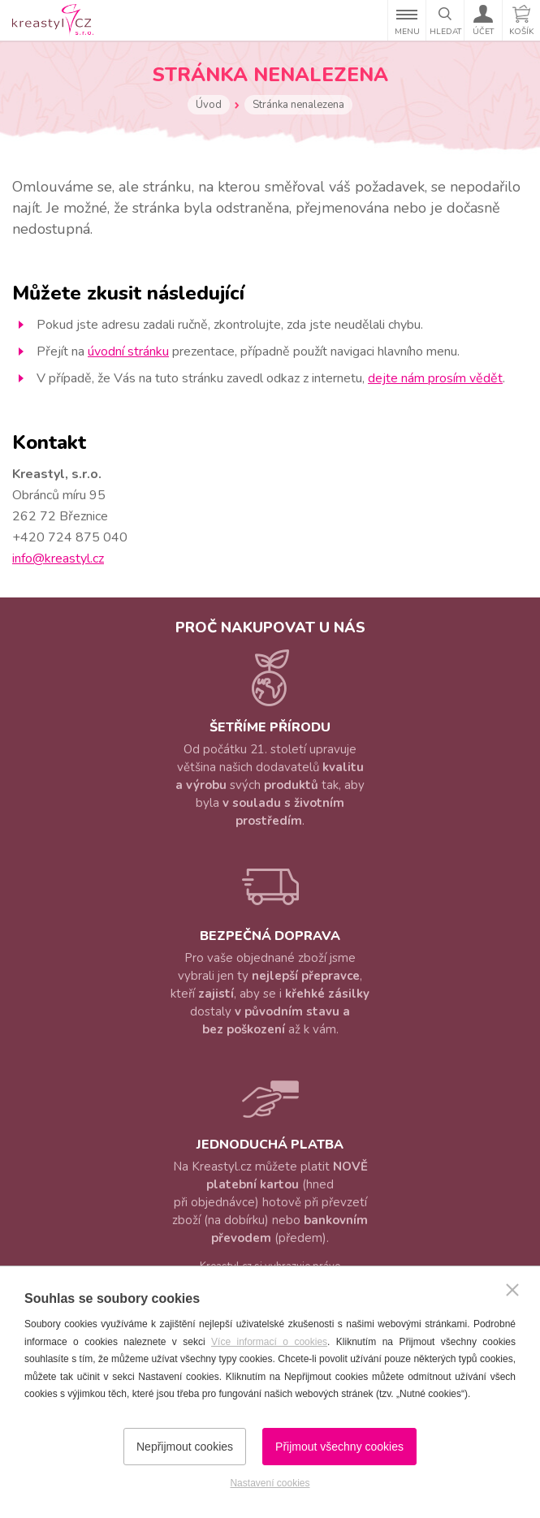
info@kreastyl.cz (58, 558)
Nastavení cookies (269, 1483)
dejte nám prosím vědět (435, 378)
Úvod (209, 104)
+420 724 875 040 (69, 537)
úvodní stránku (128, 351)
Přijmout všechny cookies (339, 1446)
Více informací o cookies (269, 1342)
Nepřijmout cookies (184, 1446)
